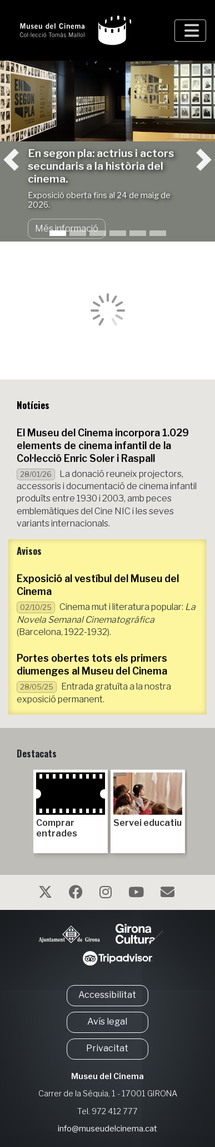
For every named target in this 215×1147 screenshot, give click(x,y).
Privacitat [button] (107, 1048)
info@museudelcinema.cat (107, 1129)
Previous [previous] (23, 806)
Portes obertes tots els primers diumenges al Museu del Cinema (92, 664)
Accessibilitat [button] (107, 995)
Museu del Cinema (107, 1076)
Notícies (33, 405)
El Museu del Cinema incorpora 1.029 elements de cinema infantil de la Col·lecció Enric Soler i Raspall (103, 445)
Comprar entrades (70, 805)
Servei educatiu (147, 800)
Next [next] (191, 806)
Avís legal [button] (107, 1021)
